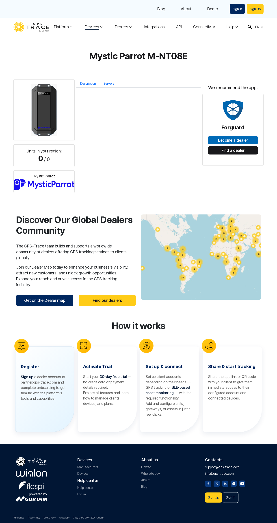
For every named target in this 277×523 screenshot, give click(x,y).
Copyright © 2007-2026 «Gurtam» (88, 517)
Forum (81, 493)
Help (230, 27)
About (185, 9)
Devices (92, 27)
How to (146, 466)
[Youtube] (242, 482)
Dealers (121, 27)
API (179, 27)
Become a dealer (233, 140)
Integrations (154, 27)
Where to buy (150, 472)
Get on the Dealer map (44, 300)
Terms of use (18, 517)
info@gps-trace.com (219, 472)
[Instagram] (234, 482)
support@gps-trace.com (222, 466)
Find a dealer (233, 150)
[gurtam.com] (31, 472)
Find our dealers (107, 300)
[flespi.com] (31, 484)
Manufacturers (87, 466)
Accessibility (64, 517)
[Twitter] (217, 482)
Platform (61, 27)
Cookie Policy (50, 517)
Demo (211, 9)
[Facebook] (208, 482)
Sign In (236, 9)
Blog (160, 9)
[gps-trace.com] (31, 27)
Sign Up (254, 9)
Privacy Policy (34, 517)
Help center (85, 487)
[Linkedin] (225, 482)
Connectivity (204, 27)
